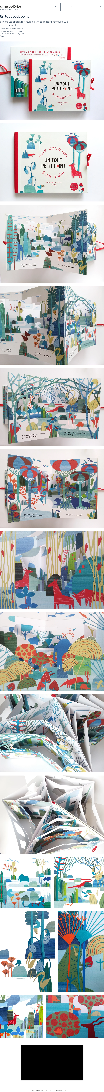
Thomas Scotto (13, 25)
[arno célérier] (10, 6)
